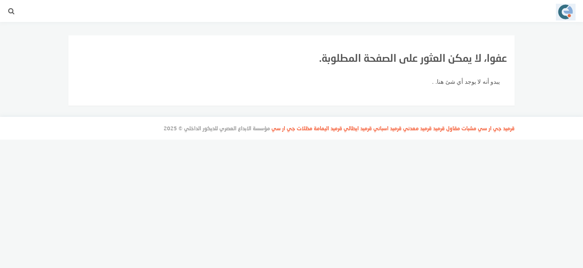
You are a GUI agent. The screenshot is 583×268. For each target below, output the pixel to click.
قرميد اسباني (387, 128)
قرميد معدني (417, 128)
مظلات (304, 128)
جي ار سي (490, 128)
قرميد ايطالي (358, 128)
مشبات (468, 128)
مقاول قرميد (446, 128)
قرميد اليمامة (328, 128)
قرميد (509, 128)
